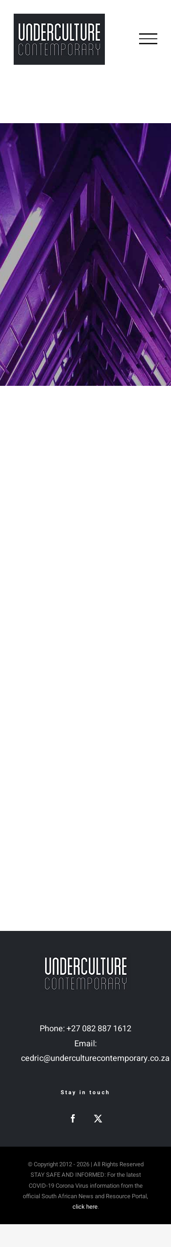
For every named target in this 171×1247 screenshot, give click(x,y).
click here (85, 1206)
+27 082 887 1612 (99, 1029)
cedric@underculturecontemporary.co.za (95, 1058)
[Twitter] (98, 1118)
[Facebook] (73, 1118)
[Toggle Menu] (148, 38)
